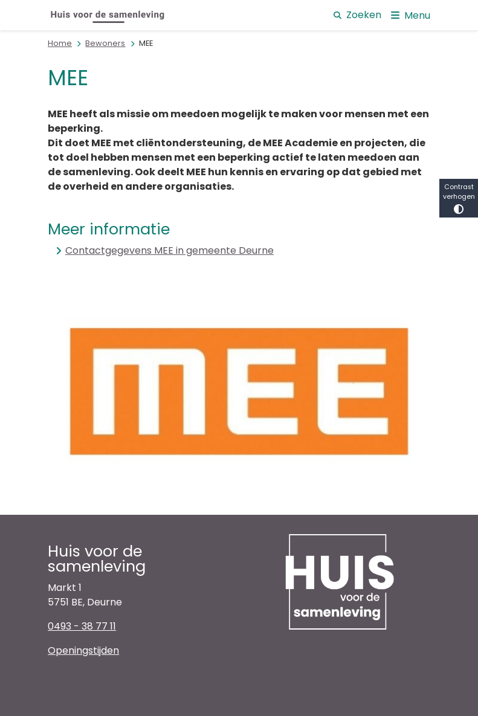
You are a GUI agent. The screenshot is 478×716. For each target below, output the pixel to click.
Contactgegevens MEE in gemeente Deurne (169, 250)
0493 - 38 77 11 (82, 626)
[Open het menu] (410, 15)
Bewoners (105, 43)
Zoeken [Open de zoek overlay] (357, 15)
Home (60, 43)
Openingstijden (83, 650)
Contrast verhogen (458, 198)
